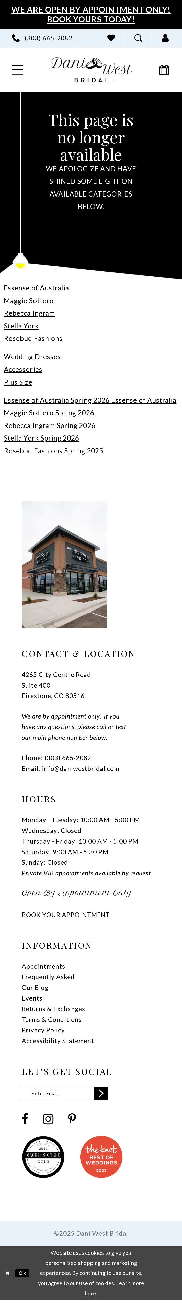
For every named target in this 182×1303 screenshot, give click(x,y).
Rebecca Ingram (29, 313)
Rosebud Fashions (33, 338)
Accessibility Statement (58, 1040)
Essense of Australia (36, 288)
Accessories (23, 369)
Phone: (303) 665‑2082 (56, 757)
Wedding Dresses (32, 356)
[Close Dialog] (8, 1275)
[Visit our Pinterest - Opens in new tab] (72, 1121)
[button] (165, 38)
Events (32, 998)
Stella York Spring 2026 (41, 438)
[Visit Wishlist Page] (111, 38)
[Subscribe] (115, 1094)
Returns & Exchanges (53, 1009)
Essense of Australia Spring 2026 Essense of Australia (90, 400)
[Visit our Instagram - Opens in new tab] (48, 1121)
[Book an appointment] (164, 70)
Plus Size (18, 382)
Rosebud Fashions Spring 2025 (53, 451)
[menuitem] (42, 38)
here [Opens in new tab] (90, 1295)
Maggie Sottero (29, 301)
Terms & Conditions (52, 1019)
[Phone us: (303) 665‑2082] (42, 38)
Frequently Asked (48, 976)
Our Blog (35, 987)
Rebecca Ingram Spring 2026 (50, 425)
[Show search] (138, 38)
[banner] (91, 69)
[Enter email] (72, 1094)
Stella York (21, 326)
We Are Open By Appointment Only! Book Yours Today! (91, 14)
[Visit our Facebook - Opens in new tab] (25, 1121)
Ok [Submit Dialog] (25, 1275)
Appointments (43, 966)
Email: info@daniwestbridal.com (70, 768)
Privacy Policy (43, 1030)
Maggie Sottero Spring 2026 (49, 413)
